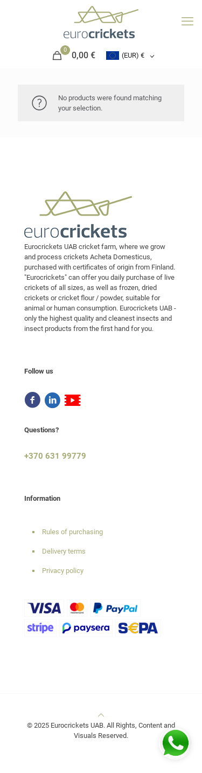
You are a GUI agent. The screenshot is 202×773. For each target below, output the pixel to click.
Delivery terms (64, 551)
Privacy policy (62, 571)
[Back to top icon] (101, 715)
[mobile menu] (187, 21)
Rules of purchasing (72, 532)
